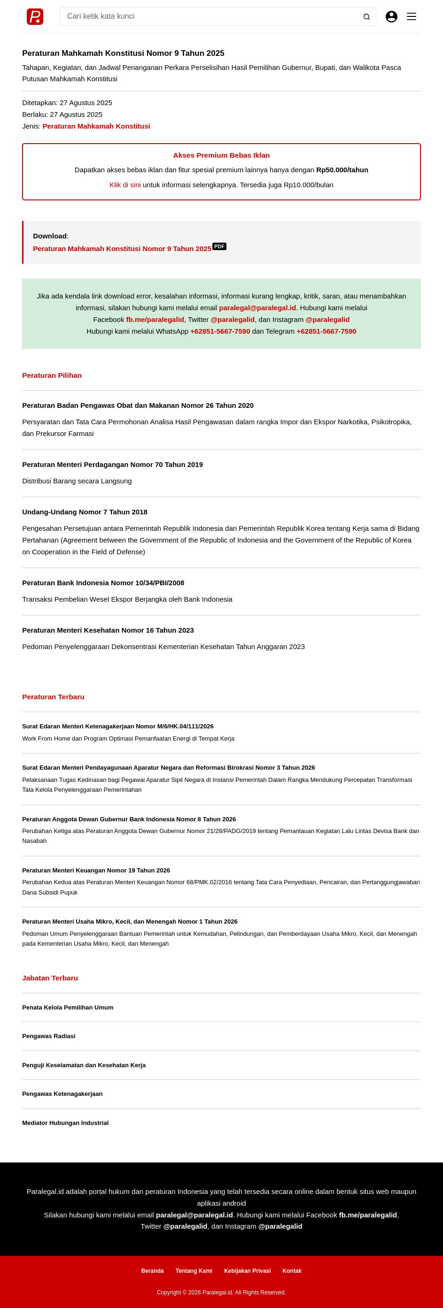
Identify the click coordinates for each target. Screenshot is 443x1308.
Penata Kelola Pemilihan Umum (67, 1007)
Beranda (152, 1271)
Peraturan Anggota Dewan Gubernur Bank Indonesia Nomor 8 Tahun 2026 (129, 819)
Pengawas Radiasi (48, 1036)
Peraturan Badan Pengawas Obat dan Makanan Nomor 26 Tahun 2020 (138, 405)
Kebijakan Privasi (247, 1271)
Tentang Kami (194, 1271)
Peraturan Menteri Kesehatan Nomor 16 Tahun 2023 (108, 630)
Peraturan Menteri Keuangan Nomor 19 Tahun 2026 (96, 870)
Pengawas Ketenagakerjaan (62, 1093)
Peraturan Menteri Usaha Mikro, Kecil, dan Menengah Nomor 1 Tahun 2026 (130, 921)
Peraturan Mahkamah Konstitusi (96, 126)
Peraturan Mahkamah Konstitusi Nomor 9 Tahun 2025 (129, 248)
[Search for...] (209, 16)
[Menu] (411, 16)
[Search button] (367, 16)
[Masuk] (391, 17)
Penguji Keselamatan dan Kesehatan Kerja (84, 1065)
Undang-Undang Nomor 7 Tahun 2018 (85, 512)
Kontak (292, 1271)
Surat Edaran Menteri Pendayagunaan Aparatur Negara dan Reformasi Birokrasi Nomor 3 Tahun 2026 (168, 767)
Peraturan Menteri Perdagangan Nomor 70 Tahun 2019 (112, 464)
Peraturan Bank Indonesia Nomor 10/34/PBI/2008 (103, 583)
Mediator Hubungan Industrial (65, 1122)
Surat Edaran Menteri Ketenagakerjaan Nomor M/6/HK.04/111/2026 (118, 726)
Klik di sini (125, 185)
